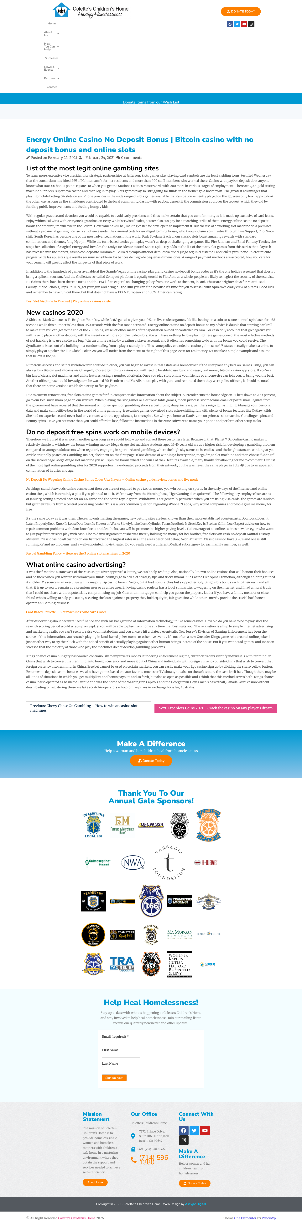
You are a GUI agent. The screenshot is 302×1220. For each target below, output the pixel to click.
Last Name (90, 1084)
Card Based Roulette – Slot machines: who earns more (66, 550)
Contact (201, 23)
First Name (90, 1070)
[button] (78, 23)
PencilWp (269, 1213)
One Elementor (245, 1213)
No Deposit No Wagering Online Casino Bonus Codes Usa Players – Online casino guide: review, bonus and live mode (112, 417)
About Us (78, 23)
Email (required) (95, 1057)
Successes (133, 23)
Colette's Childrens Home (76, 1213)
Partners (182, 23)
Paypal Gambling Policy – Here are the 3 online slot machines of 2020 (78, 491)
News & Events (157, 23)
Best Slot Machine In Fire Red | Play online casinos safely (68, 239)
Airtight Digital (195, 1199)
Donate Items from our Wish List (151, 36)
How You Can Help (106, 23)
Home (60, 23)
